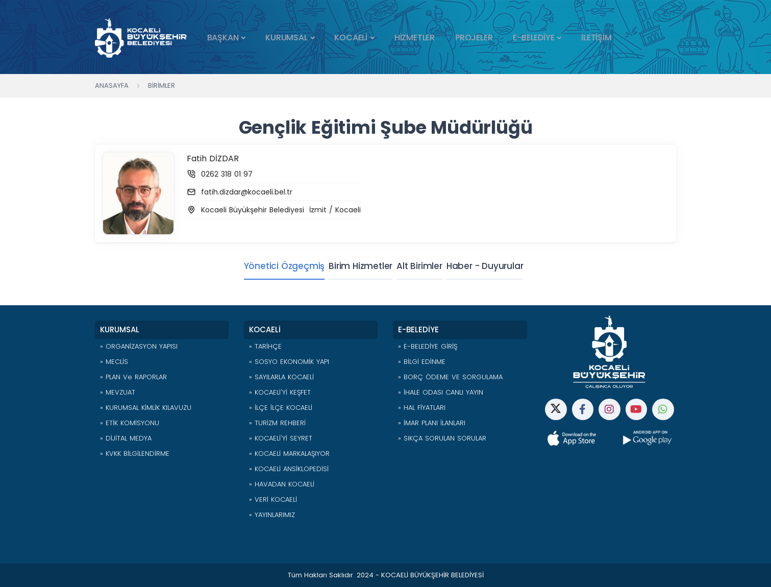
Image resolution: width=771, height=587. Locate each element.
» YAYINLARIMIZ (272, 515)
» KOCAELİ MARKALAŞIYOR (289, 453)
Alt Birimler (419, 266)
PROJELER (473, 37)
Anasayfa (112, 85)
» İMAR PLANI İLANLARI (431, 423)
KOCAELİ (350, 37)
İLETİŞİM (596, 37)
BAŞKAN (223, 37)
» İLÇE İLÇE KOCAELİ (280, 407)
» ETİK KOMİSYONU (129, 423)
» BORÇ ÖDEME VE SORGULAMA (450, 377)
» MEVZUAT (117, 392)
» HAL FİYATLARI (421, 407)
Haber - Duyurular (491, 266)
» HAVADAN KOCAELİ (281, 484)
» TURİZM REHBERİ (277, 423)
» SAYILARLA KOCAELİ (281, 377)
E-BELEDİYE (533, 37)
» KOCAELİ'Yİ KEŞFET (280, 392)
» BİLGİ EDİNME (421, 361)
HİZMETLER (414, 37)
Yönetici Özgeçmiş (272, 266)
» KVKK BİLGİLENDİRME (134, 453)
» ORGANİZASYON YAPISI (139, 346)
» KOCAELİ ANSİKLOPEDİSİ (289, 469)
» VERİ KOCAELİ (273, 499)
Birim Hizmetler (354, 266)
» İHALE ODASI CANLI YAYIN (440, 392)
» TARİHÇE (265, 346)
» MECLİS (114, 361)
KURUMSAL (286, 37)
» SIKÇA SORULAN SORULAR (442, 438)
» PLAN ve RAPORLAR (133, 377)
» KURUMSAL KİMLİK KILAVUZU (145, 407)
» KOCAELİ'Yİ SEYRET (280, 438)
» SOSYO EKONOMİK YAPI (289, 361)
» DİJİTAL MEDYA (126, 438)
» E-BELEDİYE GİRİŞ (427, 346)
